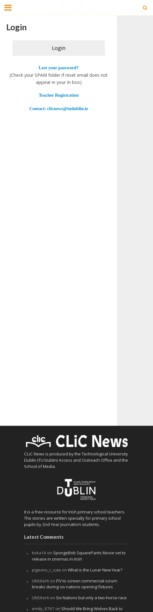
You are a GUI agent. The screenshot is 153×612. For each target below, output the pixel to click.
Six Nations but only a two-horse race (91, 597)
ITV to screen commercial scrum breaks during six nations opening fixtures (74, 584)
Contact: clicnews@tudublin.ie (58, 108)
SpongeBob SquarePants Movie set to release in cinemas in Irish (79, 556)
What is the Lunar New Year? (95, 570)
